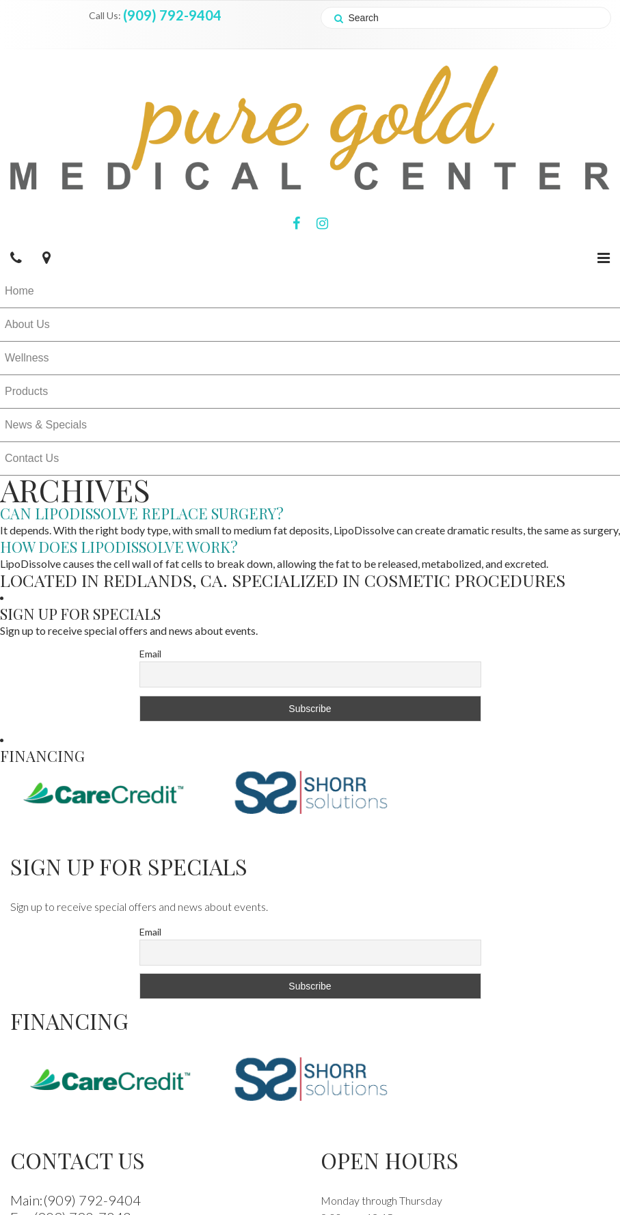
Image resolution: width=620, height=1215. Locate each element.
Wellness (27, 358)
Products (26, 391)
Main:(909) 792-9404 (75, 1200)
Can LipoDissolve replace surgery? (142, 513)
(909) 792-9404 (172, 15)
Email (150, 653)
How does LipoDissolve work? (119, 546)
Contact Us (32, 458)
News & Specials (46, 425)
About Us (27, 324)
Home (19, 291)
